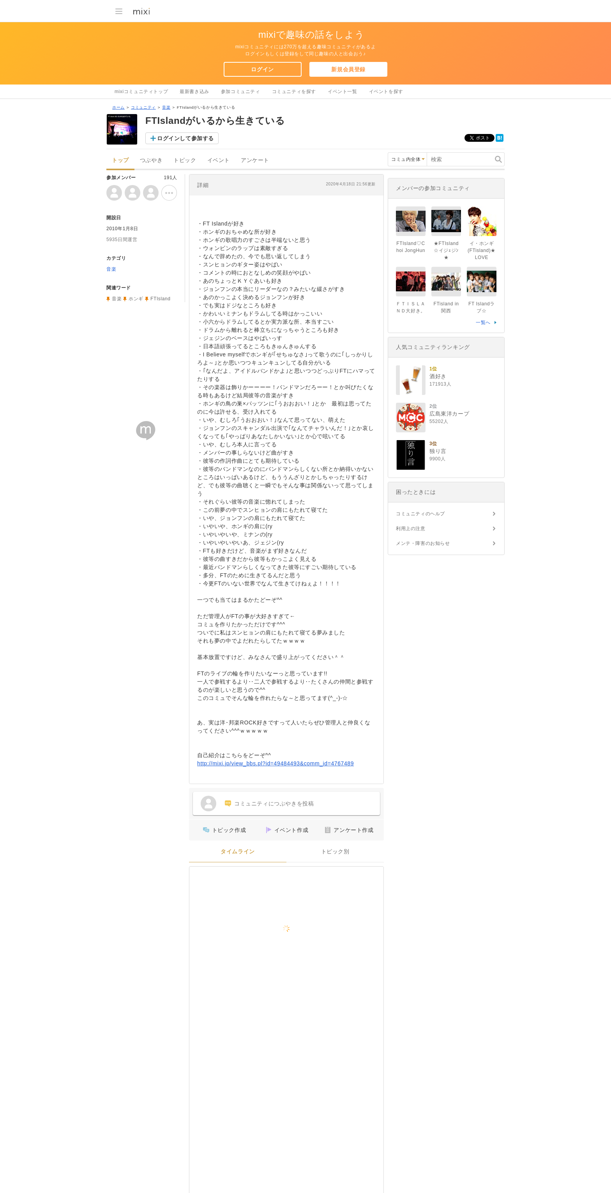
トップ (120, 160)
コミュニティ (143, 107)
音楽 (166, 107)
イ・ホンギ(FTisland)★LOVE (482, 250)
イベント (218, 160)
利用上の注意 (411, 528)
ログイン (262, 69)
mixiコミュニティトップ (141, 91)
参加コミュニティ (240, 91)
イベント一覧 (342, 91)
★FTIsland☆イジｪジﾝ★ (446, 250)
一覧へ (483, 322)
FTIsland (160, 298)
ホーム (118, 107)
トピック (184, 160)
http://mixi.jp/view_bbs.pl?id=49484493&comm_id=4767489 (275, 763)
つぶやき (151, 160)
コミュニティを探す (294, 91)
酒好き (438, 376)
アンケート (255, 160)
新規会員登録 (348, 69)
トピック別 (335, 852)
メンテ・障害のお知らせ (423, 543)
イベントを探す (386, 91)
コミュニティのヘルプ (420, 513)
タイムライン (238, 852)
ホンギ (136, 298)
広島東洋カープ (449, 414)
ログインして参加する (185, 138)
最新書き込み (194, 91)
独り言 (438, 451)
